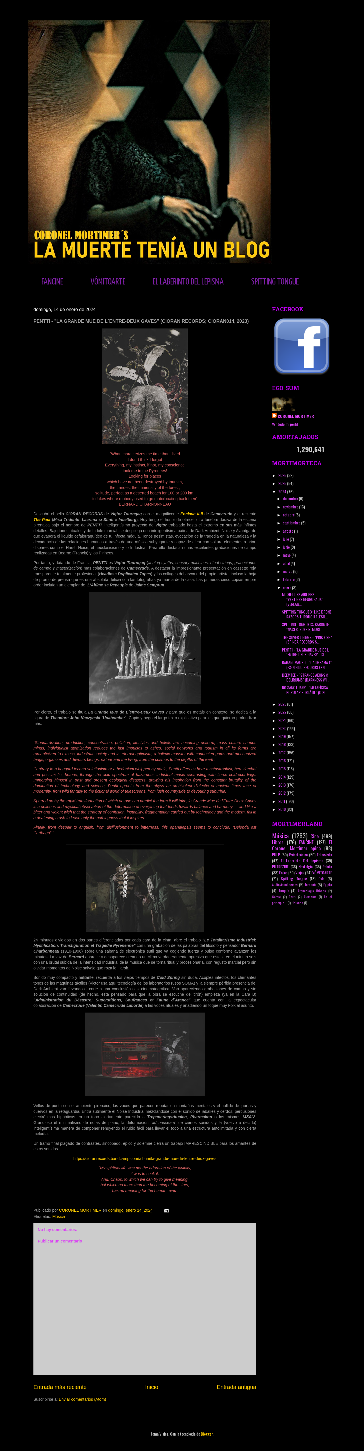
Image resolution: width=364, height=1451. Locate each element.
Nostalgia (306, 866)
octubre (289, 515)
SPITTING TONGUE (275, 282)
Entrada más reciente (60, 1387)
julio (286, 539)
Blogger (207, 1434)
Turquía (284, 890)
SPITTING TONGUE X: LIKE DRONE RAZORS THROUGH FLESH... (306, 614)
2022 (282, 712)
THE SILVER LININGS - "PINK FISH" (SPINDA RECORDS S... (307, 639)
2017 (282, 752)
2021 (282, 720)
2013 (282, 785)
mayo (287, 555)
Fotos (283, 872)
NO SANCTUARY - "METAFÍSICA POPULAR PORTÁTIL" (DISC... (305, 689)
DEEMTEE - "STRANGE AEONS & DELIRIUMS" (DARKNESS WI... (305, 677)
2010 (282, 809)
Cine (315, 836)
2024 (282, 491)
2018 (282, 744)
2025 (282, 483)
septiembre (292, 523)
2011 (282, 801)
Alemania (310, 897)
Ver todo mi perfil (285, 424)
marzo (288, 571)
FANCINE (52, 282)
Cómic (276, 897)
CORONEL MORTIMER (296, 416)
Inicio (151, 1387)
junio (287, 547)
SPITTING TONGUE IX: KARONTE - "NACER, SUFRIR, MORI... (306, 626)
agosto (288, 531)
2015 (282, 768)
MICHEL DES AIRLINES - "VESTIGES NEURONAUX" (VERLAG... (302, 599)
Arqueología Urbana (312, 891)
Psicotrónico (298, 854)
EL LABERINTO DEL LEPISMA (188, 282)
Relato (327, 866)
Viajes (299, 872)
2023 (282, 704)
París (292, 897)
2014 (282, 777)
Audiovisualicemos (285, 884)
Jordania (311, 884)
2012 (282, 793)
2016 (282, 760)
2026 (282, 475)
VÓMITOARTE (108, 282)
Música (58, 1216)
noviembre (291, 507)
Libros (277, 842)
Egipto (327, 884)
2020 (282, 728)
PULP (276, 854)
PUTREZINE (280, 866)
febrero (289, 579)
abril (287, 563)
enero (287, 587)
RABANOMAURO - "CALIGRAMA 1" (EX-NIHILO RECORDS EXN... (307, 664)
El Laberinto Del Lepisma (302, 860)
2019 (282, 736)
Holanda (297, 903)
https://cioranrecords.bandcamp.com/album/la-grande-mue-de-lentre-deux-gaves (144, 1158)
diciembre (291, 498)
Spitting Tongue (294, 878)
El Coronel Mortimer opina (302, 845)
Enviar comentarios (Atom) (82, 1399)
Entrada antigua (236, 1387)
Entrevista (324, 854)
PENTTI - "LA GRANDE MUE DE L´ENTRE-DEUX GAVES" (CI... (305, 652)
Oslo (322, 878)
